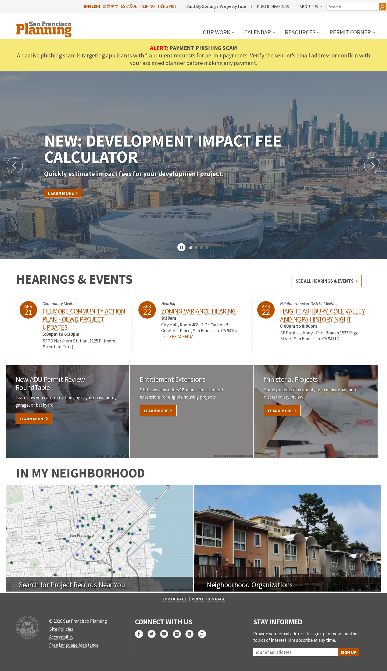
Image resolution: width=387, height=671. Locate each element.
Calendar (257, 32)
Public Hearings (273, 6)
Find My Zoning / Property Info (216, 6)
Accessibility (61, 637)
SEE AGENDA (178, 337)
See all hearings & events (325, 281)
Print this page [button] (208, 598)
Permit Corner (350, 32)
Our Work (216, 32)
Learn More (61, 193)
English (92, 6)
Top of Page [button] (174, 598)
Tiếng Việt (167, 6)
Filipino (147, 6)
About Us (311, 6)
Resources (300, 32)
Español (129, 6)
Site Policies (61, 629)
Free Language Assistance (74, 645)
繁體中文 (110, 6)
